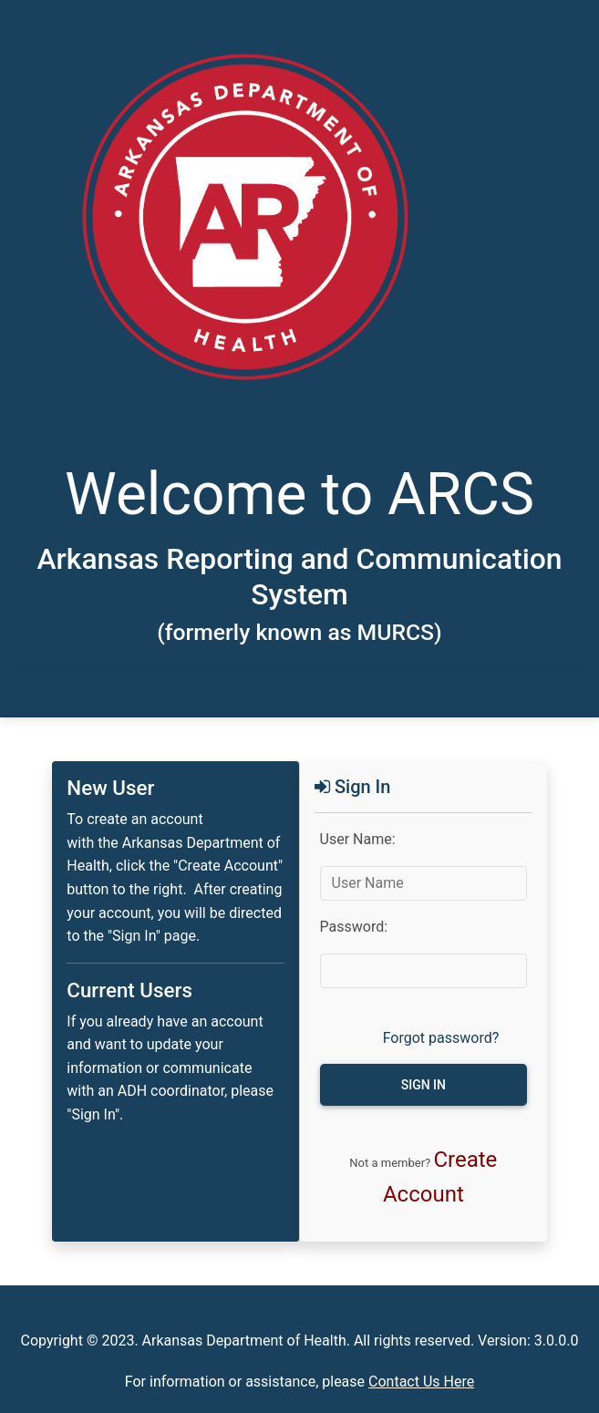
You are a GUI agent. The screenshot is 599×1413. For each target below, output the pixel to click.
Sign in (423, 1085)
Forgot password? (441, 1038)
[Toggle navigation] (89, 693)
